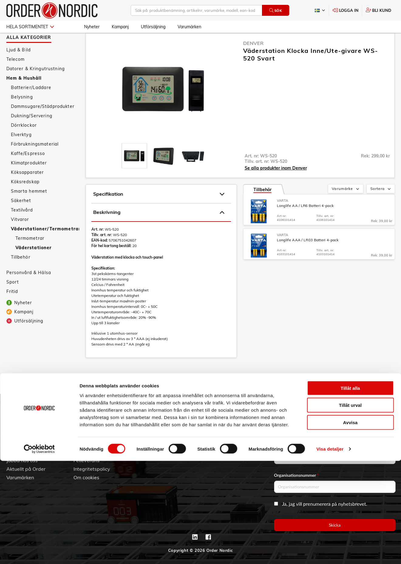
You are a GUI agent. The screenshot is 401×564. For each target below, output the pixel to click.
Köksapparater (27, 190)
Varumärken (189, 26)
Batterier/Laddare (31, 105)
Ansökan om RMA (93, 443)
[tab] (134, 173)
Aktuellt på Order (26, 469)
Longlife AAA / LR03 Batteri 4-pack (308, 257)
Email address (288, 417)
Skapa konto (155, 418)
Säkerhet (21, 218)
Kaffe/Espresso (28, 171)
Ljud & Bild (18, 67)
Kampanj (120, 26)
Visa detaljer (329, 552)
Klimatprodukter (29, 180)
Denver (253, 61)
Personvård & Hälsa (28, 290)
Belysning (22, 114)
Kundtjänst (91, 408)
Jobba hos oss (22, 460)
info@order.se (238, 426)
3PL (10, 418)
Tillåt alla (350, 491)
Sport (12, 299)
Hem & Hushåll (24, 95)
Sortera (381, 206)
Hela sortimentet (30, 27)
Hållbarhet (18, 443)
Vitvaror (20, 237)
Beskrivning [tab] (158, 230)
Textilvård (22, 227)
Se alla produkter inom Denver (276, 185)
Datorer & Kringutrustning (35, 86)
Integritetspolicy (91, 469)
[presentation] (134, 173)
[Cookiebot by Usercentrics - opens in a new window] (39, 552)
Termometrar (30, 256)
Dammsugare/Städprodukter (42, 124)
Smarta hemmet (29, 209)
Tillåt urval (350, 508)
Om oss (14, 426)
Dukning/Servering (31, 133)
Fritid (12, 309)
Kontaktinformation (229, 435)
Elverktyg (21, 152)
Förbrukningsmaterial (35, 161)
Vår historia (19, 435)
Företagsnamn (289, 446)
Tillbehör (20, 274)
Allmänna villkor (91, 418)
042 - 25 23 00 (243, 418)
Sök (275, 10)
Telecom (15, 77)
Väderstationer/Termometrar (45, 246)
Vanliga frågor (89, 426)
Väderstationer (33, 265)
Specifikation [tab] (158, 211)
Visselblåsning (22, 452)
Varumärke (346, 206)
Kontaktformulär (226, 443)
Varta (282, 218)
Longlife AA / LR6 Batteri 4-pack (305, 223)
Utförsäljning (153, 26)
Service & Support (93, 435)
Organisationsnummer (296, 475)
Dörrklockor (24, 143)
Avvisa (350, 525)
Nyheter (92, 26)
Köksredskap (25, 199)
